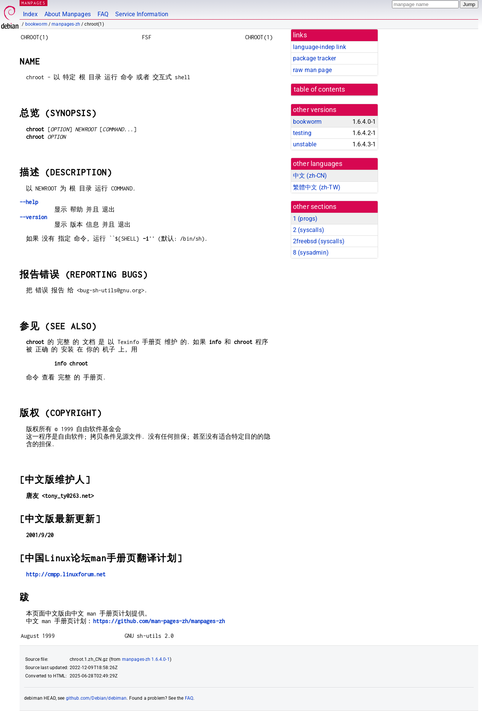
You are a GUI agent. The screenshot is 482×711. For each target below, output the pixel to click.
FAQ (103, 14)
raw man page (312, 70)
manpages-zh (66, 24)
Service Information (141, 14)
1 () (305, 218)
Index (30, 14)
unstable (304, 144)
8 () (311, 252)
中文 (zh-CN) (310, 175)
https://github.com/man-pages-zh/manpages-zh (159, 621)
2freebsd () (319, 241)
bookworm (36, 24)
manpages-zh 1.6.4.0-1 (146, 659)
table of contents (319, 89)
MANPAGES (33, 2)
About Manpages (67, 14)
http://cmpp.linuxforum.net (66, 574)
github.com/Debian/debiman (96, 698)
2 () (308, 229)
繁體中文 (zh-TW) (316, 187)
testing (302, 133)
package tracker (314, 58)
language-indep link (319, 47)
